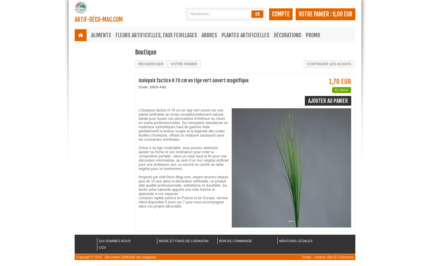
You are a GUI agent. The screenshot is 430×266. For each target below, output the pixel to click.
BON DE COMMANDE (235, 241)
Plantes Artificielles (245, 35)
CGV (102, 247)
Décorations (287, 35)
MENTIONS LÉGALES (295, 241)
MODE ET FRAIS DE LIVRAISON (183, 241)
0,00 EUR (342, 14)
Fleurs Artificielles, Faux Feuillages (156, 35)
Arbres (209, 35)
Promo (313, 35)
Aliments (101, 35)
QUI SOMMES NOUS (114, 241)
